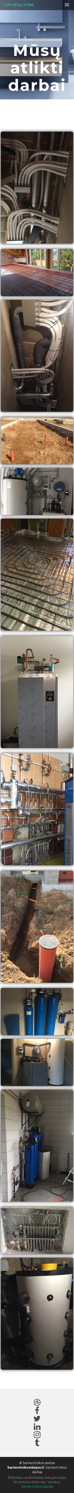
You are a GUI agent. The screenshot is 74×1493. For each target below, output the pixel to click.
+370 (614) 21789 (18, 5)
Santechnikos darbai (37, 1486)
